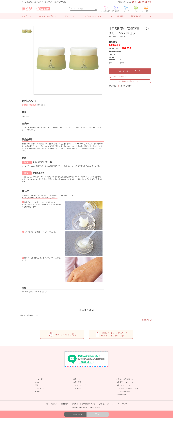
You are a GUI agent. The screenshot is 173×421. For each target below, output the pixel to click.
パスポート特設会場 (116, 16)
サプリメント (39, 388)
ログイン (135, 9)
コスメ (37, 382)
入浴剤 (37, 391)
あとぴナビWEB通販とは (48, 16)
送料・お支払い (116, 9)
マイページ (126, 9)
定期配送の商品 (122, 394)
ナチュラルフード (79, 385)
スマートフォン (75, 414)
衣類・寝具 (77, 382)
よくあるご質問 (105, 9)
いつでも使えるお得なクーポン (127, 388)
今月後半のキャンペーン (125, 382)
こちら (118, 86)
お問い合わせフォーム (106, 404)
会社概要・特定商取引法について (83, 404)
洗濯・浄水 (77, 379)
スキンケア (39, 379)
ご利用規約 (64, 404)
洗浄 (36, 385)
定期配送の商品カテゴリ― (140, 16)
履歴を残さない (147, 320)
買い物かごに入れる (131, 71)
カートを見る (146, 9)
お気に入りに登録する (119, 76)
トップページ (26, 16)
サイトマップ (122, 404)
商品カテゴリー (70, 16)
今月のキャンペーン (92, 16)
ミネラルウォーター (80, 388)
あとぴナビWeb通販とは (125, 379)
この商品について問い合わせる (128, 81)
